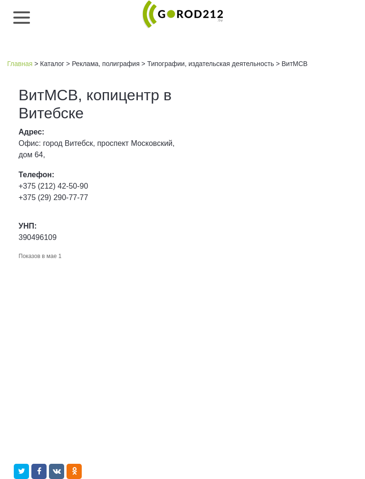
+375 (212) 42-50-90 (53, 186)
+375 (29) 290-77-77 (53, 197)
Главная (19, 63)
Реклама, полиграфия (106, 63)
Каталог (52, 63)
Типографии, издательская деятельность (210, 63)
